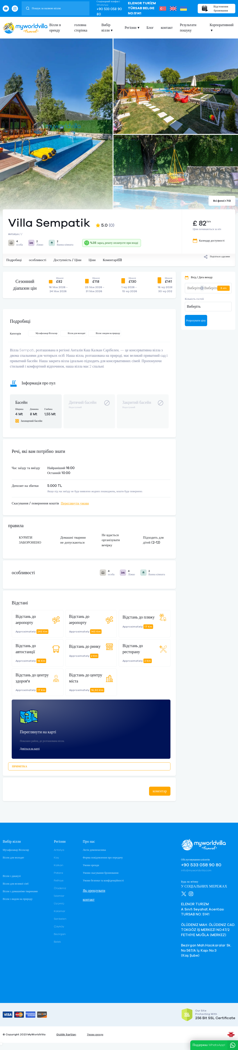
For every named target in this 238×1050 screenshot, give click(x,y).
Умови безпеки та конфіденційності (103, 880)
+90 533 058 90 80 (109, 11)
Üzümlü (59, 903)
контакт (166, 27)
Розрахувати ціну (196, 320)
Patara (58, 873)
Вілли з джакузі (12, 876)
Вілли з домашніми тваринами (20, 891)
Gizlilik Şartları (66, 1034)
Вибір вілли (105, 27)
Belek (57, 941)
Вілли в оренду (55, 27)
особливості (37, 260)
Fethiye (58, 880)
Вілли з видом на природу (17, 899)
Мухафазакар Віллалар (16, 850)
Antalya (59, 850)
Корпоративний (221, 25)
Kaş (56, 857)
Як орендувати (94, 890)
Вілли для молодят (13, 857)
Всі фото (222, 201)
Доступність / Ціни (67, 260)
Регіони (130, 27)
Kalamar (59, 911)
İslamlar (59, 895)
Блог (150, 27)
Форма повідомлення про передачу (103, 857)
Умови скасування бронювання (100, 873)
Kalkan (58, 865)
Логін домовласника (94, 850)
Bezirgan (60, 934)
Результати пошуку (188, 27)
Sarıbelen (60, 918)
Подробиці (14, 260)
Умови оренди (91, 865)
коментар (160, 791)
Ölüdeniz (60, 888)
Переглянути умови (75, 503)
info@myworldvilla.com (196, 870)
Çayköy (59, 926)
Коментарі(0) (112, 260)
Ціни (91, 260)
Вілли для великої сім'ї (16, 883)
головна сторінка (80, 27)
